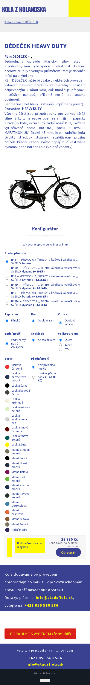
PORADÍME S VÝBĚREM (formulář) (40, 633)
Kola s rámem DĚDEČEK (21, 22)
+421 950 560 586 (41, 605)
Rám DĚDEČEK (16, 56)
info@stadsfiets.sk (54, 597)
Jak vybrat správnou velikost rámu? (45, 244)
